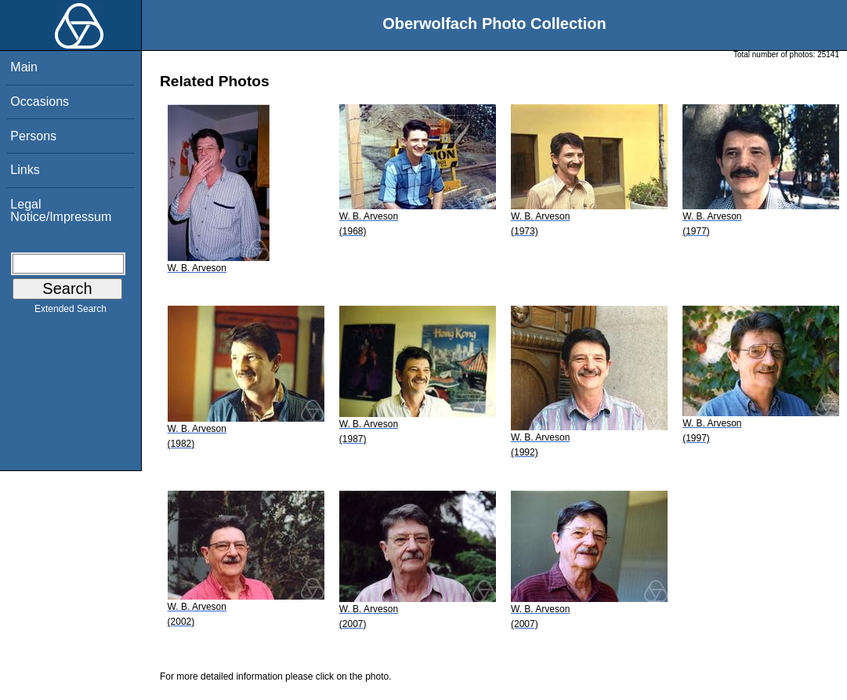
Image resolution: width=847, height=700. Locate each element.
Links (24, 169)
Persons (33, 136)
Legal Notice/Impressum (60, 210)
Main (24, 67)
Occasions (39, 101)
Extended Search (70, 312)
